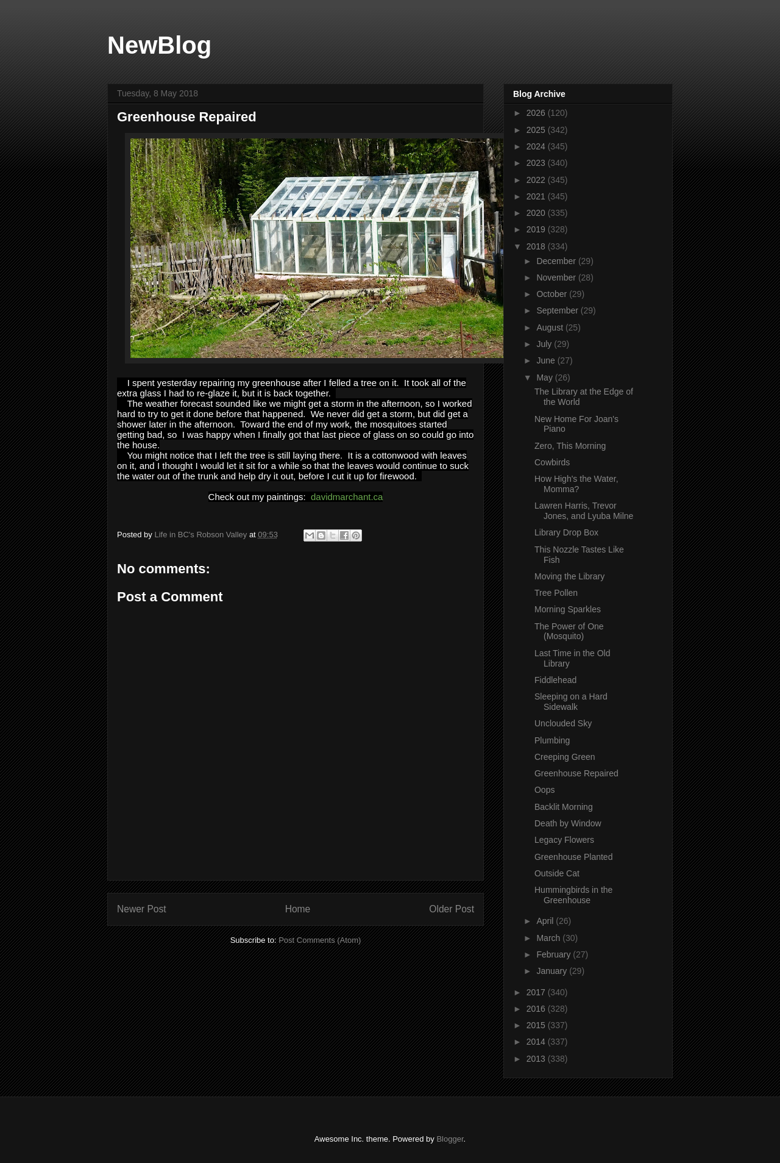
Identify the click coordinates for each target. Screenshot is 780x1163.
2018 (537, 246)
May (545, 377)
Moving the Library (569, 576)
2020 (537, 213)
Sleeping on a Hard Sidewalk (571, 702)
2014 (537, 1042)
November (557, 277)
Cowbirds (552, 462)
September (558, 310)
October (552, 294)
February (554, 954)
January (552, 971)
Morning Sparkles (567, 609)
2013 (537, 1059)
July (545, 344)
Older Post (451, 909)
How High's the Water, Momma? (576, 484)
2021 (537, 196)
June (546, 360)
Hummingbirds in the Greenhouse (573, 895)
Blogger (449, 1138)
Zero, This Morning (570, 446)
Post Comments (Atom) (319, 940)
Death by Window (567, 823)
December (557, 261)
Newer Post (141, 909)
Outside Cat (557, 873)
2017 (537, 992)
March (549, 938)
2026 (537, 113)
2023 (537, 163)
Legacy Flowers (564, 840)
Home (298, 909)
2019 (537, 229)
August (550, 327)
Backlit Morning (563, 807)
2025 (537, 130)
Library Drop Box (566, 532)
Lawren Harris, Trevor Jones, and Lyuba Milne (583, 511)
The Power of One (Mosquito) (569, 631)
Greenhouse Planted (573, 857)
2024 (537, 146)
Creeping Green (564, 757)
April (546, 921)
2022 (537, 180)
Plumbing (552, 740)
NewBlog (159, 45)
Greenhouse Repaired (576, 773)
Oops (544, 790)
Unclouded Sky (563, 723)
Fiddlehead (555, 680)
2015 (537, 1025)
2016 (537, 1009)
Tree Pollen (556, 593)
